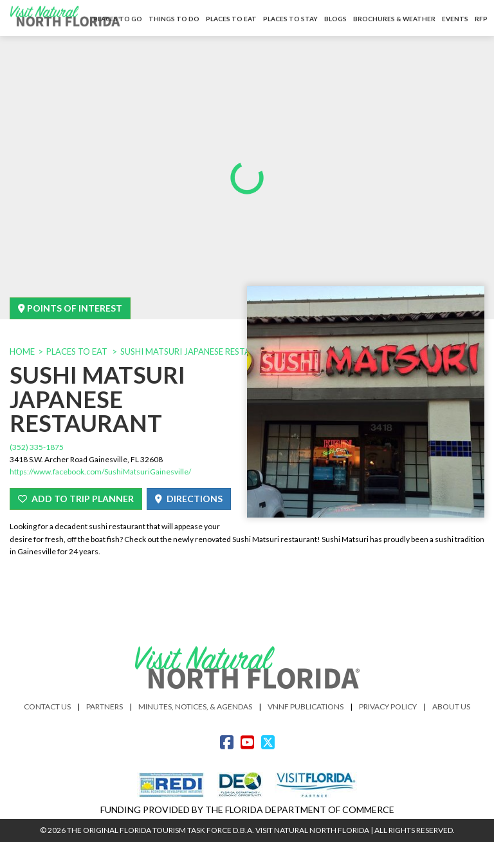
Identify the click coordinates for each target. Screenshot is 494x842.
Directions (189, 498)
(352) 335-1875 (37, 447)
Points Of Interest (70, 308)
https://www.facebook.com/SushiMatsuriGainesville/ (100, 471)
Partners (104, 706)
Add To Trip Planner (76, 498)
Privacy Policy (388, 706)
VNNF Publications (305, 706)
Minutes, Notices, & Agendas (195, 706)
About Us (451, 706)
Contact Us (47, 706)
